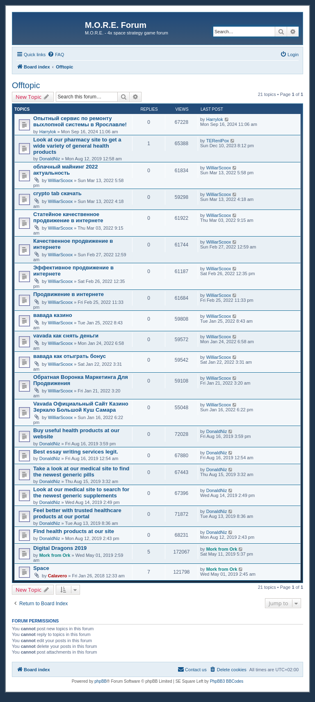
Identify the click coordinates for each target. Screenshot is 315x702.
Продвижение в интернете (68, 294)
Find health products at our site (73, 531)
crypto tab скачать (57, 193)
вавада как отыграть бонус (69, 356)
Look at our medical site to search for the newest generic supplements (81, 492)
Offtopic (26, 85)
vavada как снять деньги (65, 336)
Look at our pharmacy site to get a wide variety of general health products (77, 146)
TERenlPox (217, 140)
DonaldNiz (49, 158)
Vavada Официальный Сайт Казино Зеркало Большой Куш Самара (80, 407)
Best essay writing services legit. (75, 452)
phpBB (100, 681)
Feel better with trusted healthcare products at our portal (77, 513)
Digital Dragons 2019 (60, 548)
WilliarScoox (60, 180)
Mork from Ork (55, 555)
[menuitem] (56, 54)
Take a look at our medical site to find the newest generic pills (81, 471)
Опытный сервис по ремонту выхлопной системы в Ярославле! (80, 121)
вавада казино (52, 315)
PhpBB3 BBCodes (227, 681)
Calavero (57, 575)
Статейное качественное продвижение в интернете (68, 217)
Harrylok (47, 131)
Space (41, 568)
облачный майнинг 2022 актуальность (65, 170)
